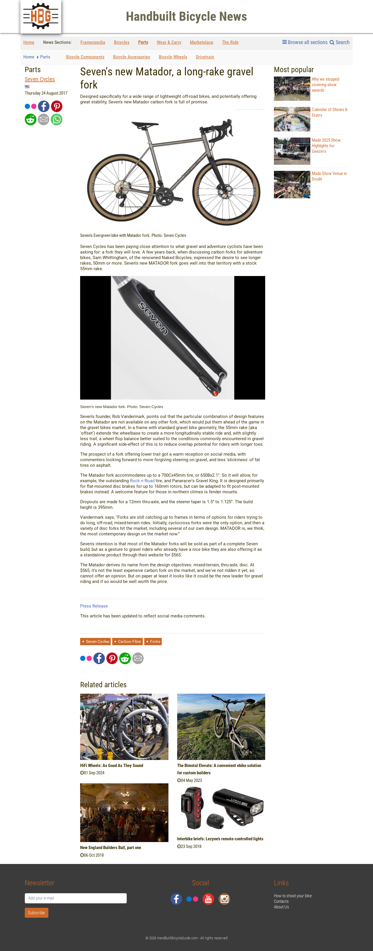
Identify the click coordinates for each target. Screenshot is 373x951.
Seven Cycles (40, 79)
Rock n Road (142, 480)
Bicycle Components (85, 57)
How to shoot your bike (293, 895)
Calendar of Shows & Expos (310, 119)
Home (28, 42)
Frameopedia (92, 42)
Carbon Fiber (129, 641)
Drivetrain (205, 57)
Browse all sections (305, 42)
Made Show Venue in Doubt (310, 184)
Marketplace (201, 42)
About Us (281, 907)
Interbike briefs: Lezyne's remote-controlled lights (220, 838)
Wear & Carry (169, 42)
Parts (143, 42)
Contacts (281, 901)
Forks (155, 641)
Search (340, 42)
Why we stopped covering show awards (306, 89)
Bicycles (121, 42)
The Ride (230, 42)
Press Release (94, 606)
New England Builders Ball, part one (110, 847)
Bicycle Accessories (131, 57)
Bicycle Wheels (173, 57)
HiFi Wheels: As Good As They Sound (111, 765)
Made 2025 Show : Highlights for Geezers (308, 151)
